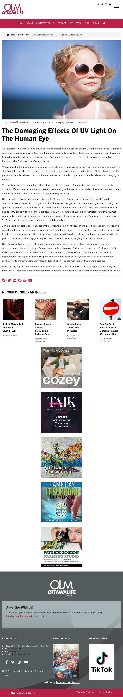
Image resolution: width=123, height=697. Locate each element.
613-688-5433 (14, 648)
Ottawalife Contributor (19, 122)
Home (20, 23)
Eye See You (23, 35)
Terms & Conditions (86, 692)
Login (86, 23)
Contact (62, 23)
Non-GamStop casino (23, 692)
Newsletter (75, 23)
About (30, 23)
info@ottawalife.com (17, 616)
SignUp (96, 23)
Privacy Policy (105, 692)
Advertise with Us (45, 23)
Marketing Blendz (68, 682)
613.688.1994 (15, 651)
